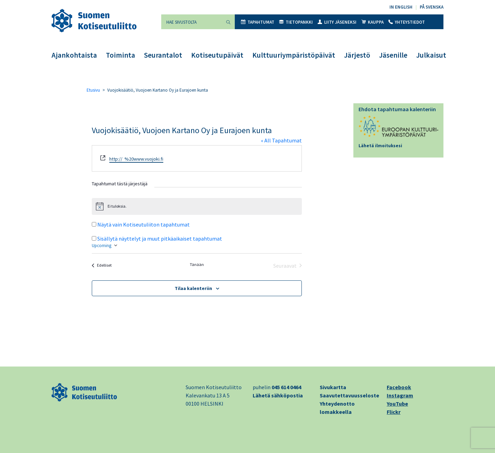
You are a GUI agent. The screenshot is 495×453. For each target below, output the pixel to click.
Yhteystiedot (406, 22)
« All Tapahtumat (281, 140)
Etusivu (93, 90)
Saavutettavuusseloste (349, 395)
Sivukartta (333, 387)
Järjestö (357, 55)
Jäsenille (393, 55)
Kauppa (372, 22)
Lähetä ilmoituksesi (380, 146)
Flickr (393, 411)
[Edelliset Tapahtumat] (102, 265)
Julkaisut (431, 55)
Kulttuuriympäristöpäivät (293, 55)
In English (400, 7)
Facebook (399, 387)
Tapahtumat (257, 22)
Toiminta (120, 55)
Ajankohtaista (74, 55)
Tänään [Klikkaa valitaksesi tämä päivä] (197, 264)
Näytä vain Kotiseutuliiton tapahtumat (143, 224)
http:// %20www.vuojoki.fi (136, 159)
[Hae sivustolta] (191, 21)
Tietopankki (296, 22)
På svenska (431, 7)
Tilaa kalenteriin (193, 288)
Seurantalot (163, 55)
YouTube (397, 403)
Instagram (400, 395)
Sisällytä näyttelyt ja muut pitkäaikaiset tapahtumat (159, 238)
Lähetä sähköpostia (278, 395)
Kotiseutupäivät (217, 55)
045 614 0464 (286, 387)
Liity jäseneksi (337, 22)
